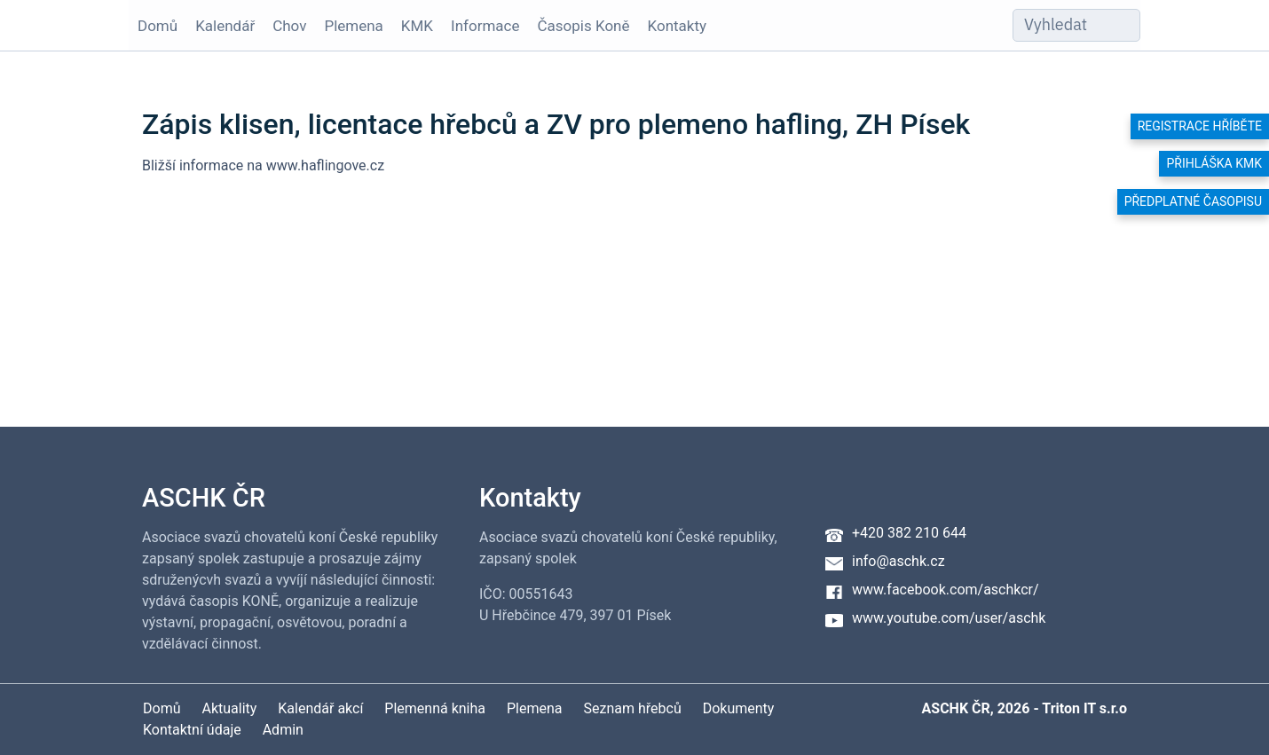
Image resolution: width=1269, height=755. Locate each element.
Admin (283, 729)
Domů (157, 26)
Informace (485, 26)
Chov (289, 26)
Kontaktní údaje (192, 729)
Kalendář (225, 26)
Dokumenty (739, 708)
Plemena (353, 26)
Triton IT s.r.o (1084, 708)
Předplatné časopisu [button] (1193, 201)
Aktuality (228, 708)
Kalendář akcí (320, 708)
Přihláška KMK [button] (1214, 163)
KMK (417, 26)
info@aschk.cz (898, 561)
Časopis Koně (584, 26)
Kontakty (677, 26)
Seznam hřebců (633, 708)
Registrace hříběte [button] (1200, 126)
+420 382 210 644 (909, 532)
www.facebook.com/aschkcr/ (945, 589)
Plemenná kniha (434, 708)
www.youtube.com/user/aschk (948, 618)
